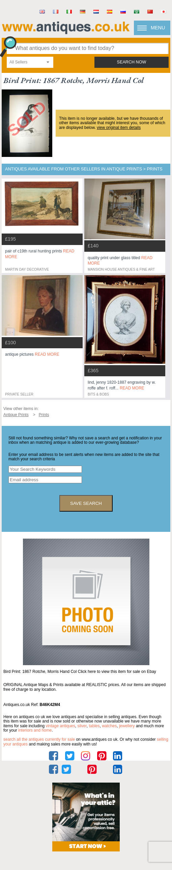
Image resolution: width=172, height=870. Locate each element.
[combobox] (30, 62)
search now (131, 62)
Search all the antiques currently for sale (39, 739)
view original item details (119, 127)
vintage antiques (60, 726)
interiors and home (35, 730)
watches (109, 726)
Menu (158, 27)
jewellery (127, 726)
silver (81, 726)
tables (94, 726)
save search (86, 503)
